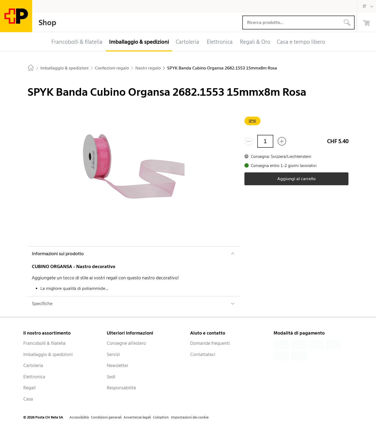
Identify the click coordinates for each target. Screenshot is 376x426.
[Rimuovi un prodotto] (248, 141)
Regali (29, 387)
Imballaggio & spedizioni (48, 354)
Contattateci (202, 354)
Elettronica (34, 376)
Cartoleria (33, 365)
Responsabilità (121, 387)
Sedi (111, 376)
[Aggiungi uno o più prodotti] (282, 141)
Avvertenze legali (137, 417)
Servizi (113, 354)
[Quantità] (265, 141)
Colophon (161, 417)
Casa (28, 399)
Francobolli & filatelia (44, 343)
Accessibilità (79, 417)
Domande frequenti (210, 343)
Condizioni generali (106, 417)
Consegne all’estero (126, 343)
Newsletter (117, 365)
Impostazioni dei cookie (190, 417)
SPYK (252, 121)
